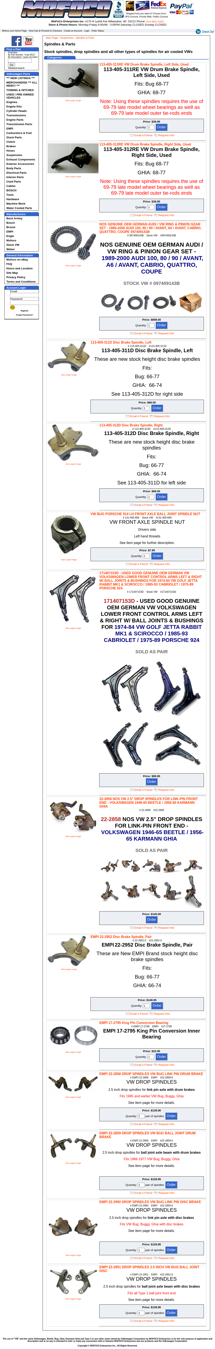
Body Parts (13, 168)
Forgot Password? (24, 315)
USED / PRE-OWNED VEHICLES (20, 96)
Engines (11, 102)
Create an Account (73, 30)
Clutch (10, 141)
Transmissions (16, 115)
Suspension (14, 155)
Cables (11, 186)
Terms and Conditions (21, 281)
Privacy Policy (15, 277)
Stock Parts (14, 137)
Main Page (52, 37)
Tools (10, 194)
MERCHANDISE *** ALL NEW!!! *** (21, 84)
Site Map (12, 272)
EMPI (9, 128)
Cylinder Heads (16, 110)
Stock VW (12, 244)
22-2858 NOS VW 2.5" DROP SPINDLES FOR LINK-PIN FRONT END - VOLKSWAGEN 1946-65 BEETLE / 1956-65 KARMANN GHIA (148, 802)
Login (86, 30)
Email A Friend (143, 135)
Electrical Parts (16, 172)
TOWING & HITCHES (20, 90)
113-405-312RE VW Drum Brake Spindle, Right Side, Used (145, 144)
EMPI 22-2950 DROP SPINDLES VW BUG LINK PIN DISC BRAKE (150, 1202)
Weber (10, 249)
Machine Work (15, 203)
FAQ (9, 264)
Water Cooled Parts (19, 208)
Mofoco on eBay (17, 259)
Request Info (166, 135)
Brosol (10, 227)
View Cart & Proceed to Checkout (45, 30)
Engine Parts (14, 119)
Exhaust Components (20, 159)
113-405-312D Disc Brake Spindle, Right (131, 425)
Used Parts (13, 181)
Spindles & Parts (85, 37)
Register (24, 311)
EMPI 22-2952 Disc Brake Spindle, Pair (121, 937)
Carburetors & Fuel (19, 133)
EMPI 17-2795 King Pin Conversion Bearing (133, 1023)
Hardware (12, 199)
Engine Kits (14, 106)
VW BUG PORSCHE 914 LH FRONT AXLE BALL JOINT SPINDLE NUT (145, 514)
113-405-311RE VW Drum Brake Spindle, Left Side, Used (144, 64)
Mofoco (11, 240)
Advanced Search (16, 68)
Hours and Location (19, 268)
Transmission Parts (19, 124)
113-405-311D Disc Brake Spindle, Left (120, 342)
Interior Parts (15, 177)
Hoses (10, 150)
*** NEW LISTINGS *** (20, 78)
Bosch (10, 222)
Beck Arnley (14, 218)
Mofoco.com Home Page (14, 30)
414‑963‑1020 (155, 21)
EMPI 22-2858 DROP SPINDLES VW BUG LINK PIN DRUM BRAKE (151, 1074)
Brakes (11, 146)
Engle (10, 236)
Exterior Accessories (20, 163)
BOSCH (11, 190)
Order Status (97, 30)
